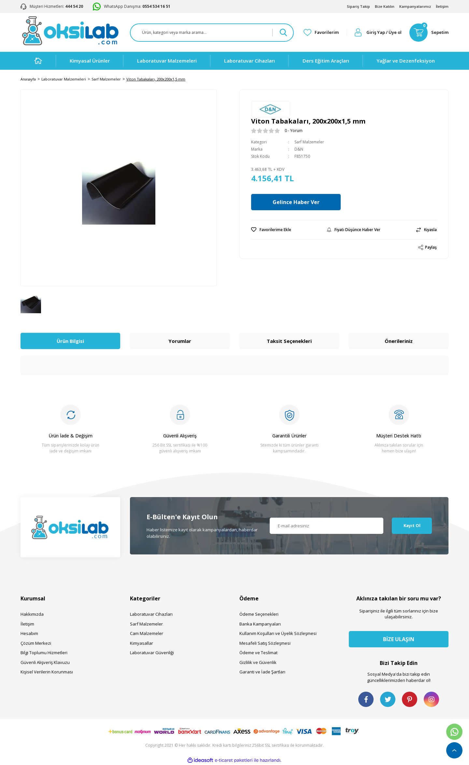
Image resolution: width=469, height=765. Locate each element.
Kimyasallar (141, 643)
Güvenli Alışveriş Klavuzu (45, 662)
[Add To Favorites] (271, 230)
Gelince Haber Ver (297, 202)
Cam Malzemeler (146, 633)
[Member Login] (378, 32)
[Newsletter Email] (327, 526)
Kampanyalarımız (415, 6)
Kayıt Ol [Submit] (412, 525)
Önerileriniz (399, 341)
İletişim (442, 6)
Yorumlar (179, 341)
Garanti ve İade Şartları (262, 672)
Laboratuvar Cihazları (151, 614)
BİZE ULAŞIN (398, 639)
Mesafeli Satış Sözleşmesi (265, 643)
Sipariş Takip (358, 6)
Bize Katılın (384, 6)
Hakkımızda (32, 614)
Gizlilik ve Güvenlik (258, 662)
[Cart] (428, 32)
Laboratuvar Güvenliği (152, 652)
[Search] (212, 32)
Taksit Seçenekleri (289, 341)
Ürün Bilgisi (70, 341)
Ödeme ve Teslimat (258, 652)
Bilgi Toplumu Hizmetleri (44, 652)
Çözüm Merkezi (36, 643)
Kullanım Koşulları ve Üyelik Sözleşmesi (278, 633)
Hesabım (29, 633)
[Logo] (70, 30)
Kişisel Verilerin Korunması (47, 672)
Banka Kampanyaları (260, 624)
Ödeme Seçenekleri (258, 614)
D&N (298, 149)
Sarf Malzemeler (309, 142)
